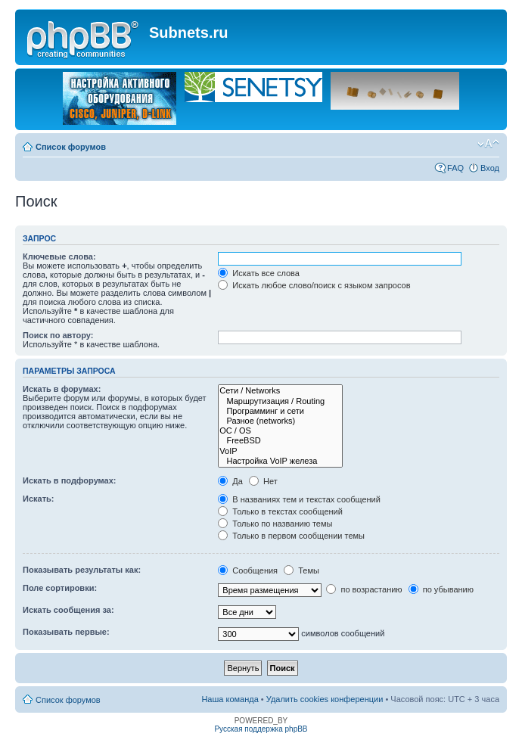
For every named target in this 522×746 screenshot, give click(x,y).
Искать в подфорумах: (70, 480)
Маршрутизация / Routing (280, 401)
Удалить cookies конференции (325, 699)
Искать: (38, 498)
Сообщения (248, 570)
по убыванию (441, 589)
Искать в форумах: (62, 388)
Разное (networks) (280, 421)
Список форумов (71, 146)
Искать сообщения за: (68, 609)
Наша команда (229, 699)
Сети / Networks (280, 391)
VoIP (280, 451)
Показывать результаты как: (82, 569)
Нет (263, 481)
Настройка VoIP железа (280, 461)
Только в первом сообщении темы (291, 535)
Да (230, 481)
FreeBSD (280, 441)
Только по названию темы (275, 523)
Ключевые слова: (59, 256)
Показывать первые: (66, 631)
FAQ (455, 168)
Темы (301, 570)
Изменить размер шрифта (488, 144)
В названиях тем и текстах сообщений (299, 499)
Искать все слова (259, 273)
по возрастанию (364, 589)
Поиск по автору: (58, 335)
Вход (489, 168)
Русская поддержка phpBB (260, 729)
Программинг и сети (280, 411)
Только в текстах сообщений (280, 511)
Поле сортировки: (60, 587)
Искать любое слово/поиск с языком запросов (314, 285)
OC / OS (280, 431)
